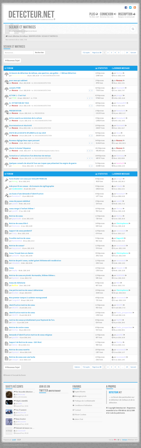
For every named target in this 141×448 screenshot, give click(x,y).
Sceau (11, 268)
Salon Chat (78, 419)
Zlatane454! (121, 103)
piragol (119, 95)
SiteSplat (124, 440)
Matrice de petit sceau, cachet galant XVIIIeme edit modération (35, 260)
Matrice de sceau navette (19, 349)
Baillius (15, 285)
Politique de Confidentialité (84, 401)
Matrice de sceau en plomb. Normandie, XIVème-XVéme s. (32, 275)
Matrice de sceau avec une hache (22, 357)
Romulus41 (120, 111)
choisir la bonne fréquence (20, 148)
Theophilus (16, 166)
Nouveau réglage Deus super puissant (24, 140)
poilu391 (15, 255)
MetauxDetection (19, 75)
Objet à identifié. (21, 401)
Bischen (15, 293)
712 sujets (86, 52)
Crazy (14, 233)
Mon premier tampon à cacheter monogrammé (28, 297)
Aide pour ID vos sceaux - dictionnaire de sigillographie (31, 186)
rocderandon (17, 189)
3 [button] (111, 52)
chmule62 (16, 263)
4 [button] (115, 52)
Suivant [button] (133, 52)
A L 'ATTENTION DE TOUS (19, 103)
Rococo (15, 83)
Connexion (108, 14)
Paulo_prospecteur (124, 312)
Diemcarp (120, 156)
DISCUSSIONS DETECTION (51, 76)
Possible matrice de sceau (19, 238)
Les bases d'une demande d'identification (26, 194)
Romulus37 (16, 196)
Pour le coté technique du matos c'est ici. (47, 151)
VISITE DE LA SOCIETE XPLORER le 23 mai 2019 (27, 133)
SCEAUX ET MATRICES (14, 47)
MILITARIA (40, 166)
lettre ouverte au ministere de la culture (25, 118)
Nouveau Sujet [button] (12, 60)
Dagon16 (120, 238)
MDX (118, 283)
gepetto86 (16, 218)
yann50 (15, 203)
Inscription (126, 14)
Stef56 (119, 320)
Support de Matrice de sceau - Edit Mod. (25, 342)
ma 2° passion (20, 410)
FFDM (14, 98)
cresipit (15, 360)
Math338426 (17, 241)
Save (14, 322)
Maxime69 (120, 88)
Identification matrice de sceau (22, 305)
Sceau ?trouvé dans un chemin (21, 253)
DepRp (14, 270)
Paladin (119, 186)
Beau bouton (20, 419)
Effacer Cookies (79, 414)
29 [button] (127, 52)
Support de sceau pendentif (20, 231)
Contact (77, 410)
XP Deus (36, 143)
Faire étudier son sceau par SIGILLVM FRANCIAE (28, 179)
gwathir (15, 337)
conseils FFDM (15, 88)
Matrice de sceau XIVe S (18, 223)
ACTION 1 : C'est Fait (17, 95)
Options (77, 367)
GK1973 (15, 307)
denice (14, 345)
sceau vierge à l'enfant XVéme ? (22, 208)
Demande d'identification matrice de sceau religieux (30, 335)
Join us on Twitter (50, 389)
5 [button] (118, 52)
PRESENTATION (15, 111)
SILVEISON (120, 275)
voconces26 (121, 231)
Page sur (96, 52)
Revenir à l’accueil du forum (14, 375)
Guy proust (16, 248)
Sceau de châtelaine (17, 283)
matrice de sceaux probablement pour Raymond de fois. (32, 320)
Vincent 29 (120, 268)
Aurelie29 (120, 163)
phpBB (14, 440)
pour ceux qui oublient (18, 80)
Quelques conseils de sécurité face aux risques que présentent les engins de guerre (42, 163)
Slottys (119, 73)
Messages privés (79, 396)
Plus (93, 14)
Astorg (14, 181)
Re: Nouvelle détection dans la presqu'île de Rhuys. (33, 392)
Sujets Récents (79, 391)
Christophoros (122, 223)
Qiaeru (26, 445)
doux (118, 133)
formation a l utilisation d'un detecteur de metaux (30, 156)
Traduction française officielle (12, 445)
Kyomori (15, 278)
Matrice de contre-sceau (19, 327)
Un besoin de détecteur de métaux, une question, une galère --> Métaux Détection (42, 73)
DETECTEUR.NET (31, 14)
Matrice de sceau (16, 216)
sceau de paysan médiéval (19, 201)
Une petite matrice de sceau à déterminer (26, 290)
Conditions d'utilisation (82, 405)
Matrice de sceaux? (16, 245)
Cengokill (16, 300)
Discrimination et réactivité (20, 125)
